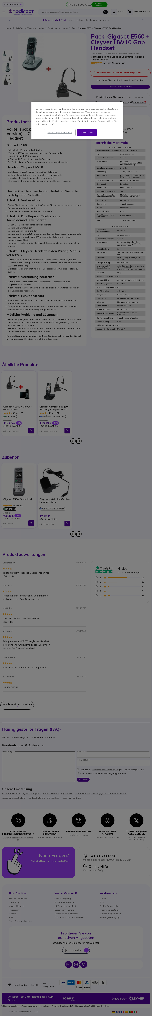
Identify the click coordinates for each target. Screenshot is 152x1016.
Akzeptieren (86, 132)
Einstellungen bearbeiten (60, 132)
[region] (77, 120)
